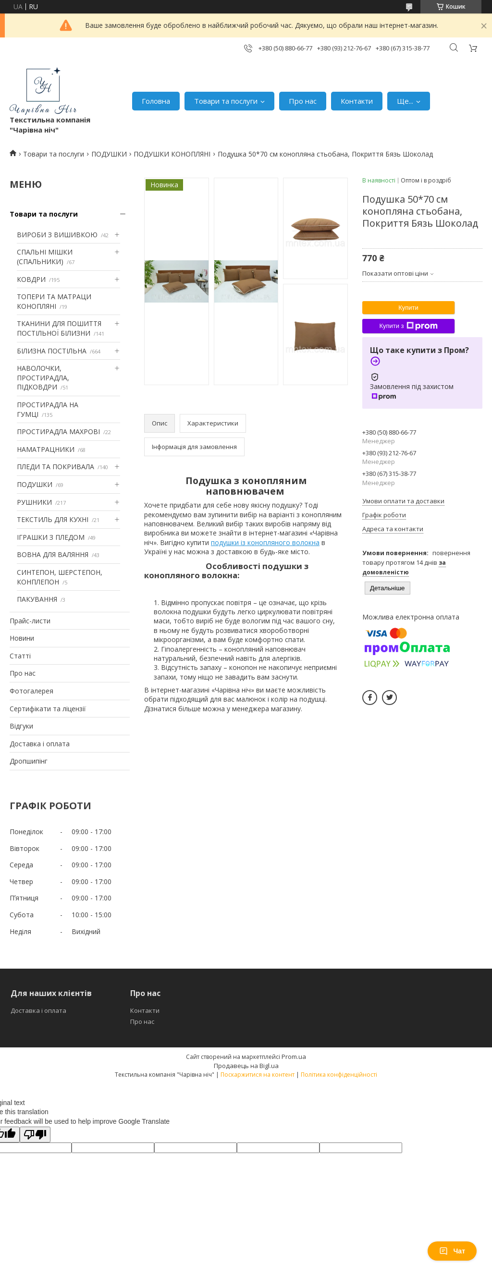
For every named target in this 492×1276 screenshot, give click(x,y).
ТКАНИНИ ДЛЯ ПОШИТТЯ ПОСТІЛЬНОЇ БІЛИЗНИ (59, 328)
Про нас (303, 101)
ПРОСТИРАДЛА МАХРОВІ (58, 431)
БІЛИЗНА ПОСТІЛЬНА (51, 350)
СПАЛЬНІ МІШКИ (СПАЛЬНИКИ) (45, 256)
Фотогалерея (31, 690)
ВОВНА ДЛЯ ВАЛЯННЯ (52, 554)
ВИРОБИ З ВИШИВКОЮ (57, 234)
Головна (156, 101)
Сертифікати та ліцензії (48, 708)
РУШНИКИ (34, 502)
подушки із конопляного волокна (265, 542)
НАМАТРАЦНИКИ (45, 449)
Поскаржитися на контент (258, 1074)
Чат (452, 1251)
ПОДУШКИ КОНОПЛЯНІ (172, 153)
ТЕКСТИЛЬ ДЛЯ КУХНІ (52, 519)
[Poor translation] (35, 1134)
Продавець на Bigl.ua (246, 1065)
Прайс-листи (30, 620)
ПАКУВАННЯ (37, 599)
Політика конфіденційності (339, 1074)
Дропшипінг (29, 761)
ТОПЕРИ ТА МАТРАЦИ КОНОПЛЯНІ (54, 301)
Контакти (357, 101)
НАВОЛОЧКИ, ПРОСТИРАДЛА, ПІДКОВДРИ (43, 377)
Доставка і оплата (40, 743)
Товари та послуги (226, 101)
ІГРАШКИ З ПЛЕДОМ (51, 537)
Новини (22, 638)
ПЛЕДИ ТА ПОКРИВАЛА (55, 466)
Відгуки (21, 725)
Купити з (408, 326)
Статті (20, 655)
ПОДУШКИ (109, 153)
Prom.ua (294, 1056)
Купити (408, 307)
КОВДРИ (31, 279)
